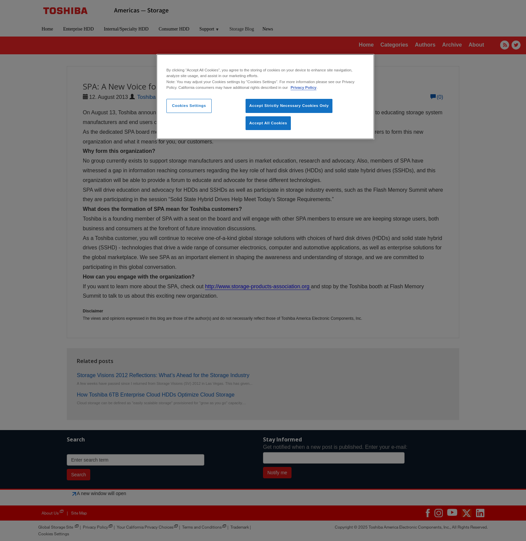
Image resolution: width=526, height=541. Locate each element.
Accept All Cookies (268, 123)
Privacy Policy (303, 87)
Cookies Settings (189, 106)
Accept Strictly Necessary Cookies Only (289, 106)
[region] (265, 96)
